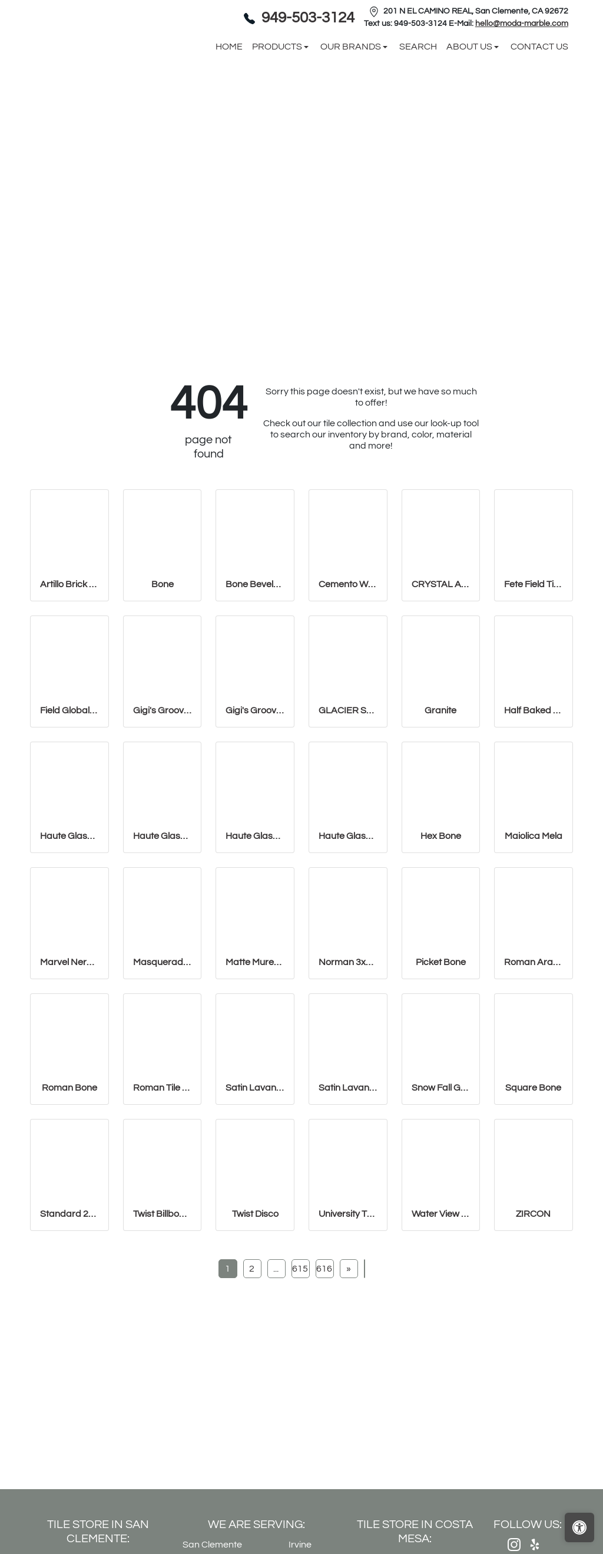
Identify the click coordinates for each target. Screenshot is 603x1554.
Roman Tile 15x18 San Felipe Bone (162, 1184)
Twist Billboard (162, 1310)
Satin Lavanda (255, 1184)
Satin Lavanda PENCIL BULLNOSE (348, 1184)
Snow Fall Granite (441, 1184)
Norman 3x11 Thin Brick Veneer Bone (348, 1058)
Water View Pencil (441, 1310)
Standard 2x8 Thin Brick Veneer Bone (69, 1310)
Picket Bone (441, 1058)
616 (324, 1365)
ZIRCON (533, 1310)
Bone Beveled (255, 681)
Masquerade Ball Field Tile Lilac (162, 1058)
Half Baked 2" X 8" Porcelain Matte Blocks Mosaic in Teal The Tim (533, 806)
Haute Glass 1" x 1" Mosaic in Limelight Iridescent (69, 932)
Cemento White (348, 681)
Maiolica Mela (533, 932)
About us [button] (470, 95)
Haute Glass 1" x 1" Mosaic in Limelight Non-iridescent (162, 932)
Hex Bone (440, 932)
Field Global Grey (69, 806)
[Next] (348, 1365)
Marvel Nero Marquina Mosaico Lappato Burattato (69, 1058)
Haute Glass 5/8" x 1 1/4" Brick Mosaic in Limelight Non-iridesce (255, 932)
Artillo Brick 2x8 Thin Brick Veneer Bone (69, 681)
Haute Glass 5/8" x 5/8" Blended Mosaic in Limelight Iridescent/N (348, 932)
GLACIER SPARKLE (348, 806)
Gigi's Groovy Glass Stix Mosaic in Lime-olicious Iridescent (162, 806)
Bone (162, 681)
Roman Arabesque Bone (533, 1058)
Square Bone (533, 1184)
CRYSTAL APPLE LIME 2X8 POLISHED (441, 681)
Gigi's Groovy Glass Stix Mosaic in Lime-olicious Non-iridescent (255, 806)
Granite (440, 806)
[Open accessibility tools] (579, 1527)
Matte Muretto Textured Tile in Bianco (255, 1058)
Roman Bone (69, 1184)
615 (300, 1365)
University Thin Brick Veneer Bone (348, 1310)
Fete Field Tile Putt (533, 681)
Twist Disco (255, 1310)
